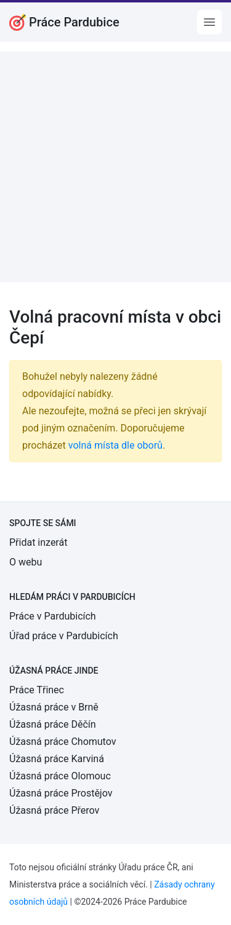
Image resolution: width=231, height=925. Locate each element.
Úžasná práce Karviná (56, 759)
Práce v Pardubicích (52, 616)
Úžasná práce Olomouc (60, 776)
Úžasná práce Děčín (52, 724)
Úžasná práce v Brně (54, 707)
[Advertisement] (115, 167)
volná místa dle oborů (115, 445)
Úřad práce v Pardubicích (63, 636)
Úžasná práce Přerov (54, 810)
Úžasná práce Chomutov (62, 741)
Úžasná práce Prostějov (60, 793)
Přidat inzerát (38, 542)
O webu (25, 562)
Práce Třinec (36, 690)
